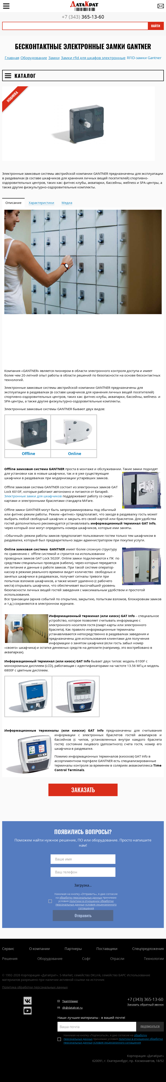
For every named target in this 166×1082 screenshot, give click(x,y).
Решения (10, 958)
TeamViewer (70, 1001)
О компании (39, 948)
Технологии (154, 958)
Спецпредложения (148, 948)
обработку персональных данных (80, 897)
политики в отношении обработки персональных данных (85, 902)
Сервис (8, 948)
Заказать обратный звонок (145, 1004)
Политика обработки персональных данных (35, 987)
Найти (155, 26)
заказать (83, 790)
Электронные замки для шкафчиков (33, 496)
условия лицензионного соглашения (97, 906)
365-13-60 (83, 16)
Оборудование (49, 958)
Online (74, 453)
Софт (86, 958)
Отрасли (117, 958)
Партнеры (73, 948)
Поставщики (106, 948)
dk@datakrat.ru (72, 1008)
